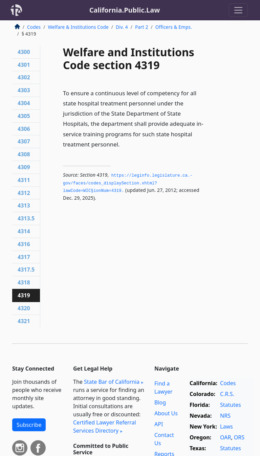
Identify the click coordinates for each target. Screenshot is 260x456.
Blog (160, 402)
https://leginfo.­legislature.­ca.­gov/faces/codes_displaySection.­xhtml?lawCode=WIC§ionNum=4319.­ (128, 183)
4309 (24, 167)
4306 (24, 129)
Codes (34, 27)
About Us (166, 413)
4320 (24, 308)
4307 (24, 141)
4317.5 (26, 269)
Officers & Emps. (173, 27)
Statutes (230, 405)
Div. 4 (122, 27)
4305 (24, 116)
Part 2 (141, 27)
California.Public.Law (124, 10)
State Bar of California (111, 381)
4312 (24, 193)
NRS (225, 415)
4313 (24, 205)
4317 (24, 257)
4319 (24, 295)
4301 (24, 64)
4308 (24, 154)
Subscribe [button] (29, 425)
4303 (24, 90)
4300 (24, 52)
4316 (24, 244)
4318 (24, 282)
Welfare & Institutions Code (78, 27)
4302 (24, 77)
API (158, 424)
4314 (24, 231)
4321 (24, 321)
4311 (24, 180)
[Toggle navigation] (238, 10)
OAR (225, 437)
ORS (239, 437)
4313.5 (26, 218)
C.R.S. (227, 394)
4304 (24, 103)
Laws (226, 426)
